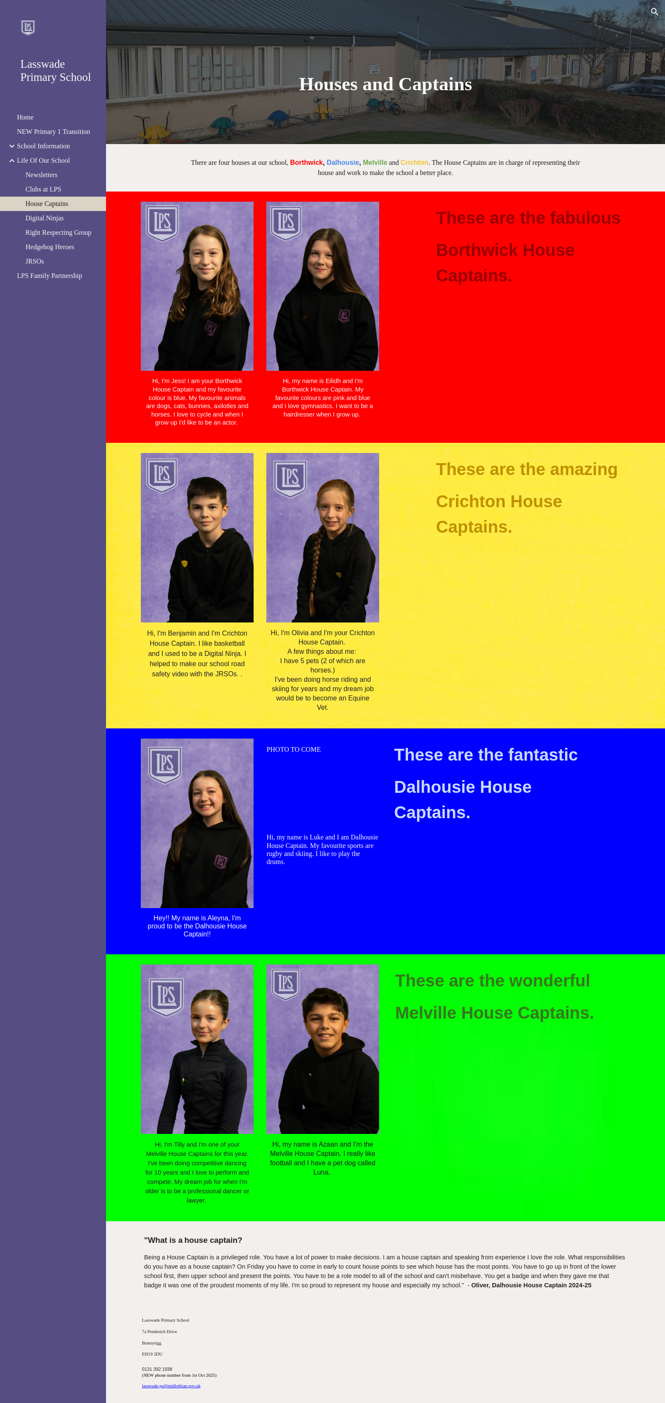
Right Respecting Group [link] (58, 232)
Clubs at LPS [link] (43, 189)
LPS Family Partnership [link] (49, 275)
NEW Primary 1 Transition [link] (53, 131)
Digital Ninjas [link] (44, 218)
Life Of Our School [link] (43, 160)
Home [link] (25, 117)
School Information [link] (43, 146)
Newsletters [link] (41, 174)
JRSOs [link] (34, 261)
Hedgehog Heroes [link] (49, 246)
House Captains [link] (46, 203)
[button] (655, 12)
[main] (385, 84)
